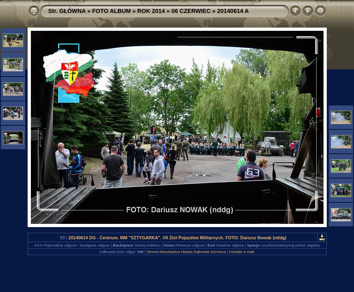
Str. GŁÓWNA (67, 11)
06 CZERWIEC (191, 11)
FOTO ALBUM (111, 11)
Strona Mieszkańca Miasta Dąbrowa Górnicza (186, 251)
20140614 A (233, 11)
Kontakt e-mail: (242, 251)
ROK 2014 (151, 11)
